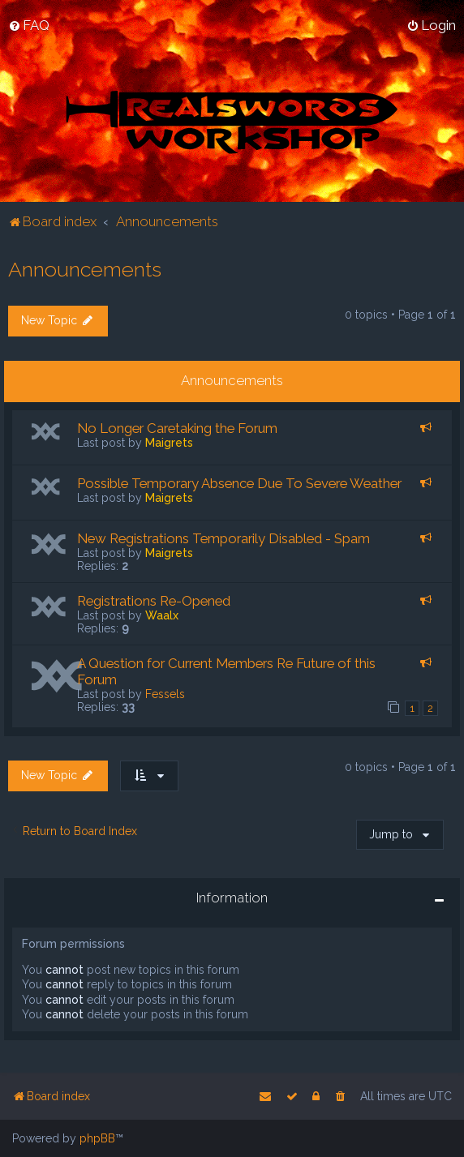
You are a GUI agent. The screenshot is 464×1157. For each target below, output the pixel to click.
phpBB (97, 1138)
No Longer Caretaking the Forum (177, 428)
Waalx (161, 615)
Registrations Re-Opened (153, 601)
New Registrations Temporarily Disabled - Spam (223, 538)
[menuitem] (28, 25)
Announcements (84, 269)
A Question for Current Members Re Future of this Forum (226, 671)
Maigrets (169, 442)
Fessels (165, 694)
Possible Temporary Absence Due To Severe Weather (239, 483)
